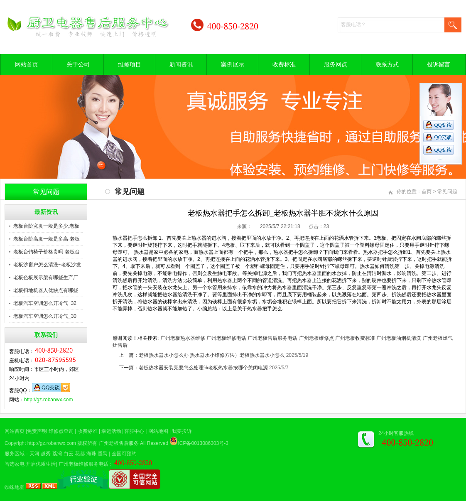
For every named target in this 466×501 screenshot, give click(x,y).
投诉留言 (438, 64)
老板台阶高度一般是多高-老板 (46, 239)
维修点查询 (61, 431)
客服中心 (134, 431)
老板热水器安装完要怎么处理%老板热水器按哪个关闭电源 (203, 368)
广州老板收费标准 (355, 338)
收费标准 (284, 64)
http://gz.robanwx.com (48, 400)
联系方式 (387, 64)
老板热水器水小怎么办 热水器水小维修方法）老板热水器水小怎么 (212, 355)
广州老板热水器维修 (182, 338)
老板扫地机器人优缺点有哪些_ (47, 290)
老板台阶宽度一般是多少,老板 (46, 226)
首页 (427, 191)
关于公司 (78, 64)
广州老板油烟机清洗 (398, 338)
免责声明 (37, 431)
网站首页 (26, 64)
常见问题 (447, 191)
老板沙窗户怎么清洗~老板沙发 (47, 265)
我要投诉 (182, 431)
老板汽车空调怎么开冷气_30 (44, 316)
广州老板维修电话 (226, 338)
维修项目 (129, 64)
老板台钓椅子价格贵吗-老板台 (46, 252)
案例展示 (232, 64)
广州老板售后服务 (119, 443)
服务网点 (335, 64)
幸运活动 (111, 431)
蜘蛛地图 (15, 487)
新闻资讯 (181, 64)
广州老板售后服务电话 (272, 338)
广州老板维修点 (316, 338)
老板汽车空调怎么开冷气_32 (44, 303)
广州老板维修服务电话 (83, 464)
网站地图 (158, 431)
